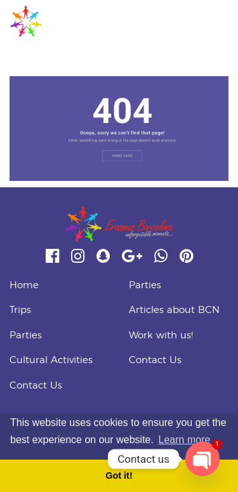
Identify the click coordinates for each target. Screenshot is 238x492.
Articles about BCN (174, 310)
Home (24, 285)
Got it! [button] (118, 475)
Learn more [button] (185, 439)
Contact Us (36, 385)
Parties (26, 335)
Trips (20, 310)
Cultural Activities (51, 360)
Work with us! (161, 335)
